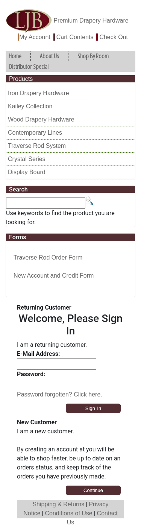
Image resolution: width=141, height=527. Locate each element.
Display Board (26, 172)
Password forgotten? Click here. (59, 394)
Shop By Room (93, 56)
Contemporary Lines (35, 132)
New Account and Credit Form (54, 275)
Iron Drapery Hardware (38, 93)
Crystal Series (26, 159)
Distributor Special (29, 66)
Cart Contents (75, 37)
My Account (34, 37)
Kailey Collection (30, 106)
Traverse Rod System (37, 146)
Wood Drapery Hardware (41, 119)
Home (15, 56)
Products (21, 79)
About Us (49, 56)
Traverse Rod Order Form (48, 257)
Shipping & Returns (58, 504)
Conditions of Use (68, 513)
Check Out (113, 37)
